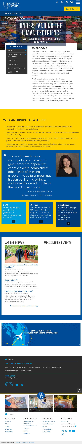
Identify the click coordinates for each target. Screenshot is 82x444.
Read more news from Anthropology (24, 306)
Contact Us (64, 421)
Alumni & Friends (26, 370)
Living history (10, 280)
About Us (12, 50)
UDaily (7, 426)
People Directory (48, 424)
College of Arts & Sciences (18, 363)
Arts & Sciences (13, 14)
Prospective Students (19, 367)
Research (26, 433)
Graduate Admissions (30, 426)
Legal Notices (25, 442)
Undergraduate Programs (14, 55)
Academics (46, 367)
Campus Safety (47, 429)
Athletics (7, 424)
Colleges (26, 428)
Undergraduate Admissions (28, 422)
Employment (9, 431)
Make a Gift (13, 72)
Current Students (34, 367)
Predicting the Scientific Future (18, 291)
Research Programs (16, 68)
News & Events (56, 367)
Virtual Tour (8, 429)
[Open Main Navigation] (78, 2)
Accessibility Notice (49, 421)
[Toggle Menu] (25, 50)
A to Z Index (46, 431)
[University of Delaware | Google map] (75, 426)
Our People (12, 60)
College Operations (11, 378)
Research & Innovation (11, 370)
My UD (45, 426)
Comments (18, 442)
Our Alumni (13, 64)
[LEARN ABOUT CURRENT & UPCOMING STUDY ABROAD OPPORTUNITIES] (41, 334)
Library (26, 431)
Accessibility (31, 442)
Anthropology (14, 46)
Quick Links (70, 9)
